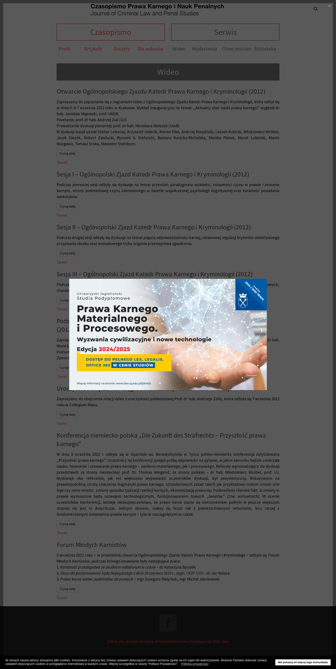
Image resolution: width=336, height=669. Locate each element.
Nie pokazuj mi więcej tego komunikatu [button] (303, 662)
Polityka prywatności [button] (194, 664)
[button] (179, 664)
